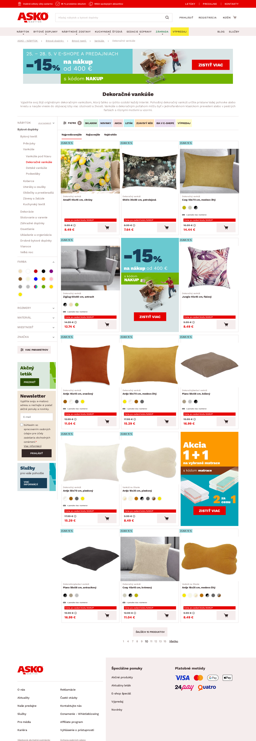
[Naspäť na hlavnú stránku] (32, 17)
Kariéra (22, 704)
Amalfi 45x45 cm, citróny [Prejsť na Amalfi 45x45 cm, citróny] (79, 196)
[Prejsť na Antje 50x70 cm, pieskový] (90, 445)
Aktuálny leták (121, 659)
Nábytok (24, 122)
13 (160, 615)
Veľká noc (26, 252)
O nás (21, 663)
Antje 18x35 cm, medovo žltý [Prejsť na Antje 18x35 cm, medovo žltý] (200, 563)
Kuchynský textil (34, 204)
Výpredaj (117, 675)
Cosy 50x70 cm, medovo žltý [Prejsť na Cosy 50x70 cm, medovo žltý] (200, 196)
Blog (221, 31)
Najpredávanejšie (72, 134)
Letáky (190, 4)
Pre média (24, 695)
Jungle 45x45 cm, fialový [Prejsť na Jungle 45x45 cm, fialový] (198, 287)
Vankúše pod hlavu (38, 156)
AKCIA (118, 123)
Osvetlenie (27, 229)
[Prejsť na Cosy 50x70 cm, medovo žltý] (209, 170)
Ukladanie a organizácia (35, 234)
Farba (22, 261)
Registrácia (208, 17)
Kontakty (232, 4)
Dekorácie (27, 211)
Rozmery (24, 308)
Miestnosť (25, 327)
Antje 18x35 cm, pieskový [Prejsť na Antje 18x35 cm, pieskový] (138, 471)
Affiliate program (71, 695)
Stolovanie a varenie (33, 217)
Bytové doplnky (27, 129)
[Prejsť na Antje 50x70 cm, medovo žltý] (150, 353)
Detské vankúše (36, 168)
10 (146, 615)
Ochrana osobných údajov (73, 714)
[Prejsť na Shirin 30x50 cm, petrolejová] (150, 170)
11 (151, 615)
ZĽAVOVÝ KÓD (144, 123)
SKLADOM (91, 123)
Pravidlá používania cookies (73, 720)
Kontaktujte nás (70, 679)
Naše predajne (26, 679)
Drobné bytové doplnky (36, 240)
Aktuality (23, 671)
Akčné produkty (122, 651)
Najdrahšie (110, 134)
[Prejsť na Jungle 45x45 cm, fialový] (209, 261)
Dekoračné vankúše (39, 162)
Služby (234, 31)
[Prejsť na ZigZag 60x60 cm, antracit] (90, 261)
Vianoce (25, 246)
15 (165, 615)
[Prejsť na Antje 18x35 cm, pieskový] (150, 445)
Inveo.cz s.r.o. (144, 735)
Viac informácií (32, 446)
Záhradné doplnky (32, 223)
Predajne (210, 4)
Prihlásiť (186, 17)
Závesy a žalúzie (33, 198)
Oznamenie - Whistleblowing (79, 687)
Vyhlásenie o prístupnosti (77, 704)
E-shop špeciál (121, 667)
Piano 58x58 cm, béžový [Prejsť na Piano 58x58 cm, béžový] (197, 379)
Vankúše (28, 149)
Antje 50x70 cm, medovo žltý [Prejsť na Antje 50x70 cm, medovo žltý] (141, 379)
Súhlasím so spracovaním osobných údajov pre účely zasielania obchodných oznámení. (37, 433)
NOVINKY (105, 123)
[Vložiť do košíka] (107, 222)
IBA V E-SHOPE (165, 123)
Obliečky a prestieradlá (38, 192)
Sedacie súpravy (139, 31)
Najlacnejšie (93, 134)
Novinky (116, 683)
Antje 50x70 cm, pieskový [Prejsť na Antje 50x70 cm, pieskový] (79, 471)
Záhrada (162, 31)
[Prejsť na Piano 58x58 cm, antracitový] (90, 537)
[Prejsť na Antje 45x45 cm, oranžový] (90, 353)
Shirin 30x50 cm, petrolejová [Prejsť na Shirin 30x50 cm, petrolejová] (141, 196)
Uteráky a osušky (34, 186)
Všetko (173, 615)
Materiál (24, 317)
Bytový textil (28, 136)
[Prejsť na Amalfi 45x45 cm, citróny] (90, 170)
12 (155, 615)
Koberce (28, 181)
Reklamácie (68, 663)
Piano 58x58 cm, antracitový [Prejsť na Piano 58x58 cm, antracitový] (81, 563)
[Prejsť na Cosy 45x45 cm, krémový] (150, 537)
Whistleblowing (25, 720)
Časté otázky (68, 671)
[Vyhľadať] (168, 17)
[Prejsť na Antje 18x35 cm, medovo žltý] (209, 537)
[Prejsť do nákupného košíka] (230, 17)
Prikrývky (29, 143)
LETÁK (129, 123)
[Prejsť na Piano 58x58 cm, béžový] (209, 353)
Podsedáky (33, 173)
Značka (23, 337)
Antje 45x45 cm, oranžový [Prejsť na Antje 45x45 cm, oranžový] (79, 379)
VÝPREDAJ (184, 123)
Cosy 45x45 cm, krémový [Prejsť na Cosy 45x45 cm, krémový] (138, 563)
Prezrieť (30, 382)
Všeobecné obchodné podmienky (33, 714)
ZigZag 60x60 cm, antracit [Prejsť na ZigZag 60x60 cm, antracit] (79, 287)
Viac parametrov (36, 349)
